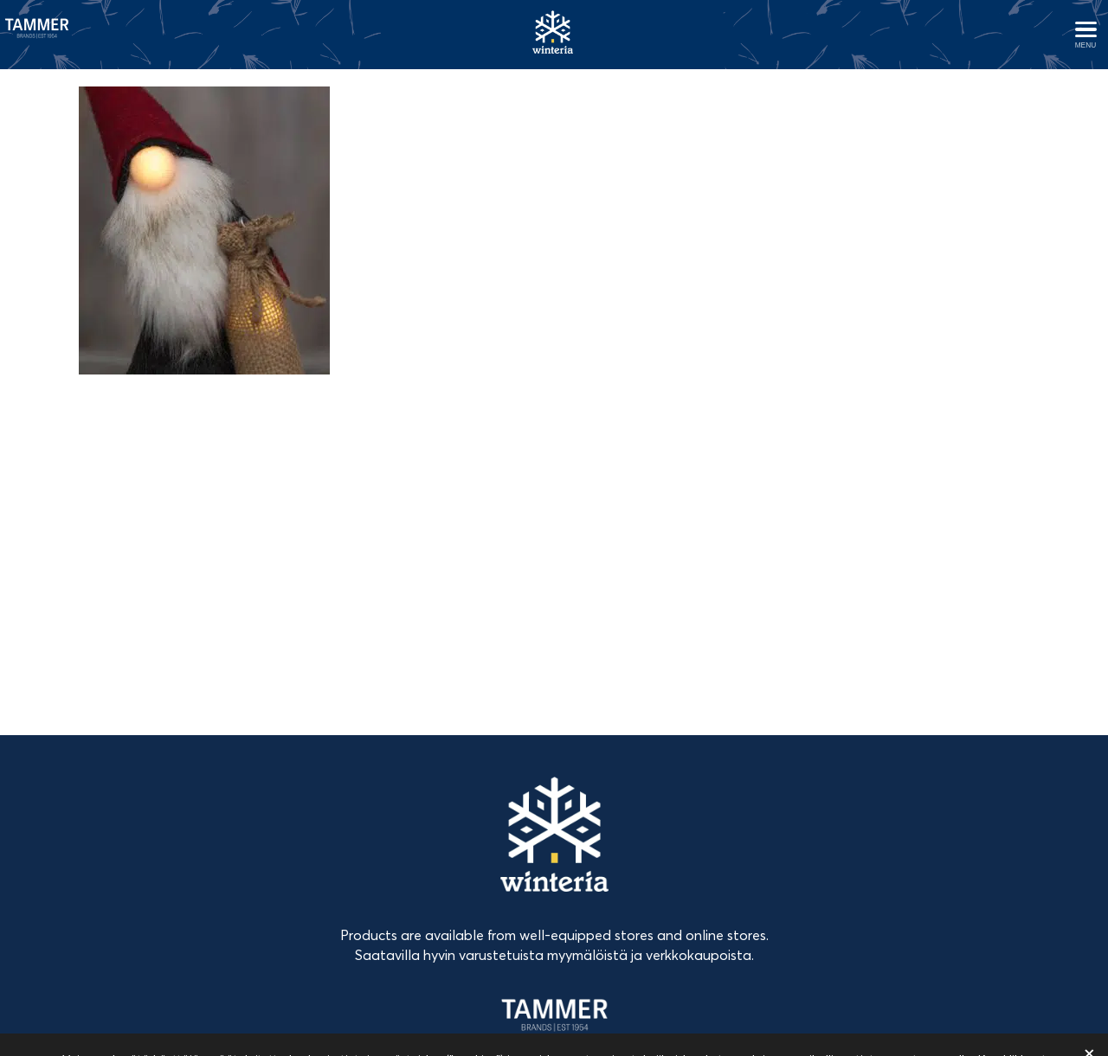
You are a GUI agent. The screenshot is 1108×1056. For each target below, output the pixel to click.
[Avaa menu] (1085, 34)
